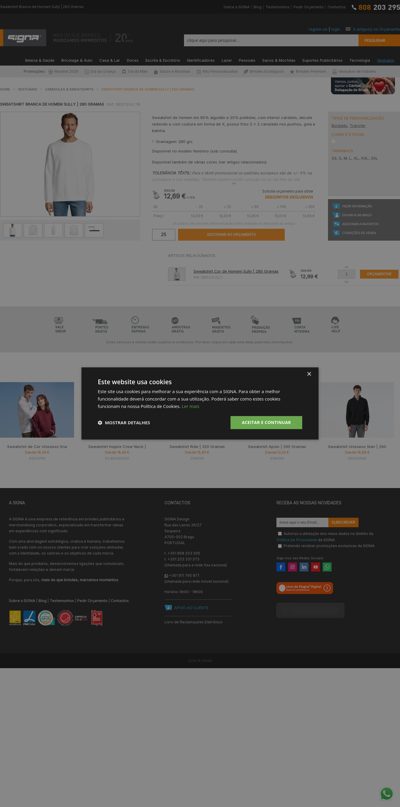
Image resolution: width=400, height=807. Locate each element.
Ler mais (190, 406)
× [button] (309, 374)
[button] (124, 422)
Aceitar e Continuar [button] (266, 422)
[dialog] (200, 403)
